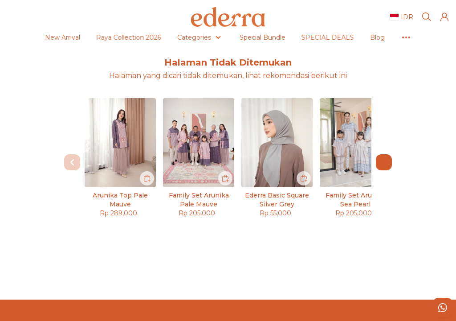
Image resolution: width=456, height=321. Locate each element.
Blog (341, 37)
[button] (444, 17)
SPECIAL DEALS (294, 37)
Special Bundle (226, 37)
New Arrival (26, 37)
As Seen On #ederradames (406, 37)
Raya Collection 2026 (94, 37)
